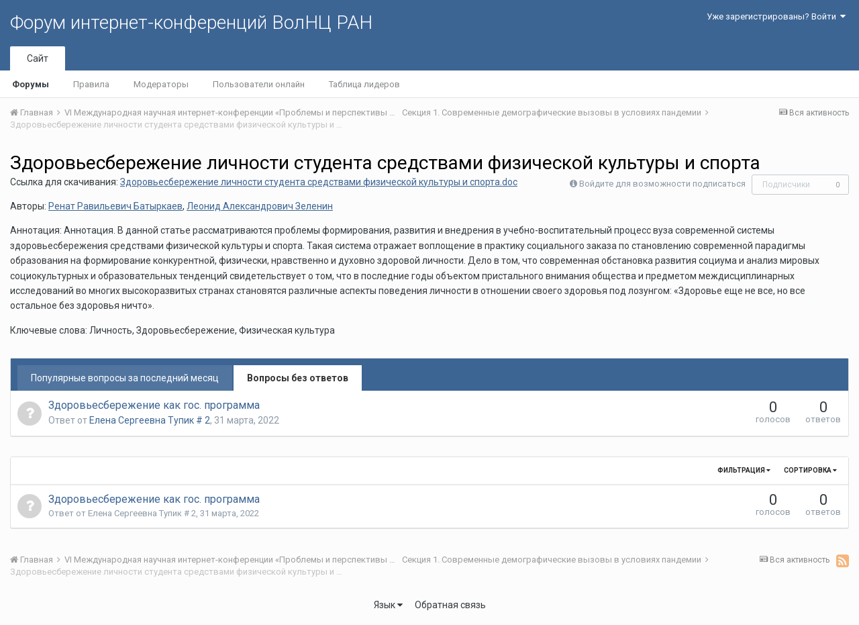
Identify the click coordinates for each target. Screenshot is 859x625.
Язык (388, 604)
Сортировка (810, 470)
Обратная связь (450, 604)
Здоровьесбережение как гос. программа (154, 405)
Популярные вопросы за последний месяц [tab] (125, 378)
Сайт (37, 58)
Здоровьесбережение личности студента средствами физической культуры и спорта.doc (318, 182)
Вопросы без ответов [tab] (297, 378)
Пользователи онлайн (259, 84)
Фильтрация (743, 470)
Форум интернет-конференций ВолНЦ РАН (191, 22)
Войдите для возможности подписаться (662, 184)
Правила (91, 84)
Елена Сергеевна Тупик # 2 (149, 420)
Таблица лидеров (364, 84)
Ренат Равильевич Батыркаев (115, 206)
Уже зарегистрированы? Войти (776, 16)
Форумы (30, 84)
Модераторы (161, 84)
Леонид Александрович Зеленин (260, 206)
